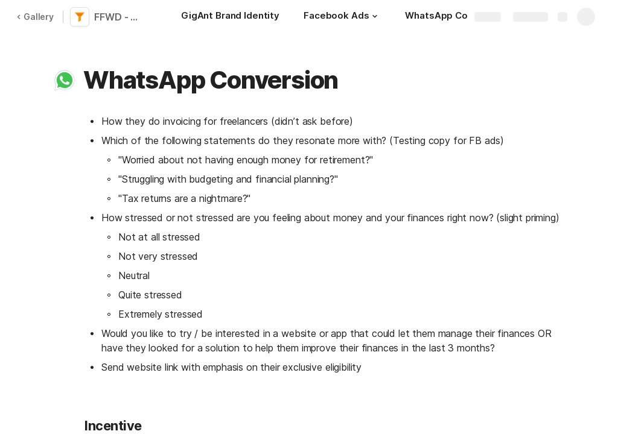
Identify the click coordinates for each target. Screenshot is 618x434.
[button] (375, 16)
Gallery (35, 16)
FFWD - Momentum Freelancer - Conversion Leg (122, 17)
